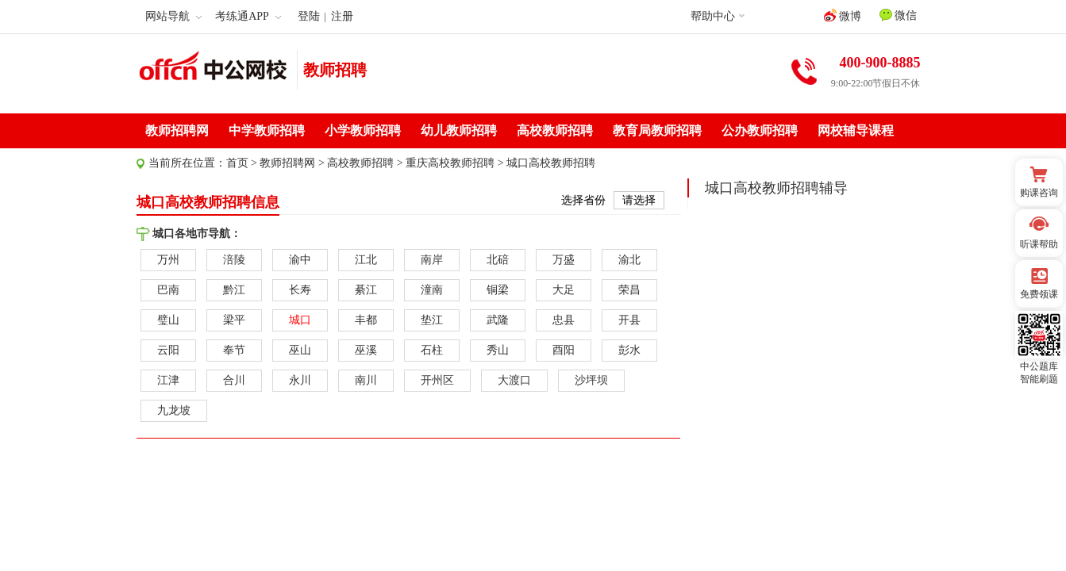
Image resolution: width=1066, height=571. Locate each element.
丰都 (366, 320)
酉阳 (563, 350)
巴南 (168, 290)
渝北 (629, 260)
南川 (366, 380)
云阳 (168, 350)
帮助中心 (713, 16)
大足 (563, 290)
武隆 (498, 320)
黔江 (234, 290)
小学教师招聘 (363, 130)
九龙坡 (173, 410)
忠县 (563, 320)
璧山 (168, 320)
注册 (342, 16)
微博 (843, 15)
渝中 (300, 260)
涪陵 (234, 260)
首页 (237, 163)
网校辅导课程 (856, 130)
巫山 (300, 350)
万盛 (563, 260)
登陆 (309, 16)
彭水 (629, 350)
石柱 (432, 350)
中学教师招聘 (267, 130)
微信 (898, 15)
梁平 (234, 320)
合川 (234, 380)
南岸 (432, 260)
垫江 (432, 320)
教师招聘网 (177, 130)
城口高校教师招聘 (550, 163)
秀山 (498, 350)
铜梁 (498, 290)
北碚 (498, 260)
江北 (366, 260)
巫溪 (366, 350)
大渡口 (514, 380)
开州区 (437, 380)
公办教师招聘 (760, 130)
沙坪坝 (591, 380)
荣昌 (629, 290)
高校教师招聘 (555, 130)
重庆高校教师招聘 (450, 163)
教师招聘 (335, 70)
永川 (300, 380)
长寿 (300, 290)
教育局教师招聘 (657, 130)
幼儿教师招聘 (459, 130)
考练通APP (248, 16)
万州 (168, 260)
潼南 (432, 290)
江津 (168, 380)
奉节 (234, 350)
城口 (300, 320)
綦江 (366, 290)
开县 (629, 320)
